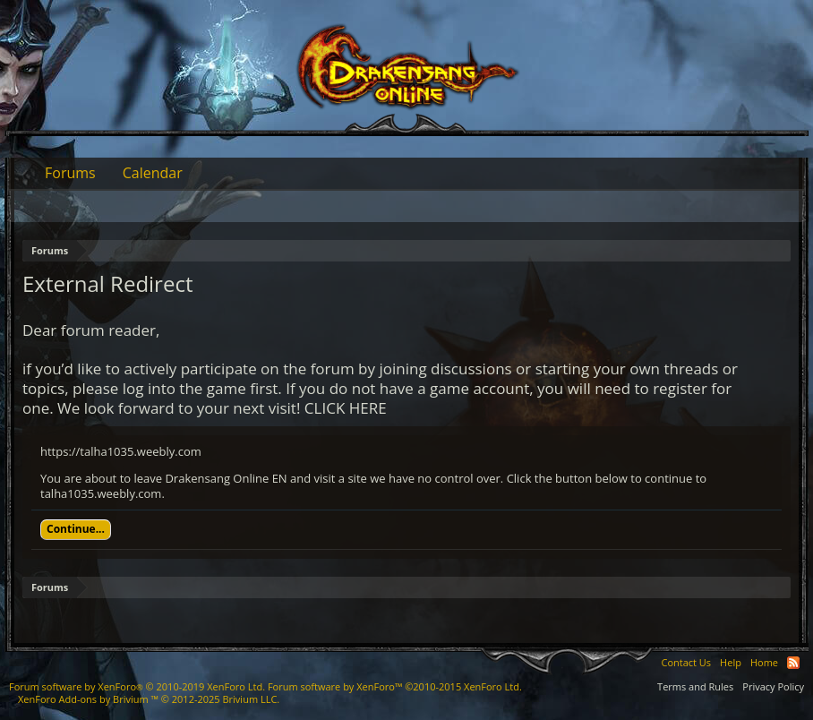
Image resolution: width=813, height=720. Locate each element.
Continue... (76, 528)
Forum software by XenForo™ (395, 686)
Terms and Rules (695, 686)
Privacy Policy (773, 686)
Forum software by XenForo (137, 686)
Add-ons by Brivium (148, 699)
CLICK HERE (345, 408)
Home (764, 662)
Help (730, 662)
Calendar (153, 173)
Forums (70, 173)
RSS (793, 662)
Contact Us (686, 662)
